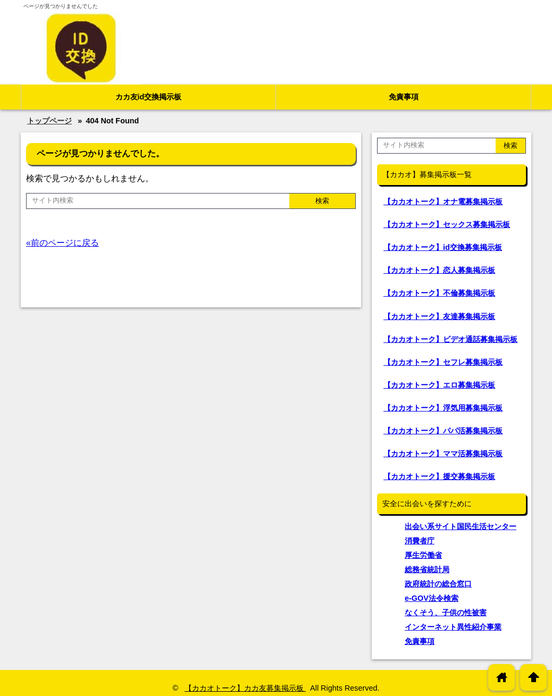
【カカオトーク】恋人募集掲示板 (439, 270)
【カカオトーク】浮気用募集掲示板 (443, 408)
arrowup (533, 677)
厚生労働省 (423, 555)
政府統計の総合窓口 (438, 584)
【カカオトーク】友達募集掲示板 (439, 316)
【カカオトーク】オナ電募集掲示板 (443, 201)
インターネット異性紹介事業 (453, 627)
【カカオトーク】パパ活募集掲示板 (443, 430)
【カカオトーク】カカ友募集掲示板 (245, 688)
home (501, 677)
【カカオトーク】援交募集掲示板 (439, 476)
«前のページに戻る (62, 242)
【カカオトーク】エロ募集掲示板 (439, 385)
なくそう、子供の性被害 (446, 612)
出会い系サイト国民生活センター (460, 526)
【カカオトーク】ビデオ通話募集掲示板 (450, 339)
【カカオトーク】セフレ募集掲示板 (443, 362)
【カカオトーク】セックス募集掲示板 (446, 224)
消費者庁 (419, 540)
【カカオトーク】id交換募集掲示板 (442, 247)
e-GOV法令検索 (431, 598)
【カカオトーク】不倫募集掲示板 (439, 293)
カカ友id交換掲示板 (148, 97)
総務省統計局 (427, 569)
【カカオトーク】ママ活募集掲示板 (443, 453)
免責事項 (404, 97)
